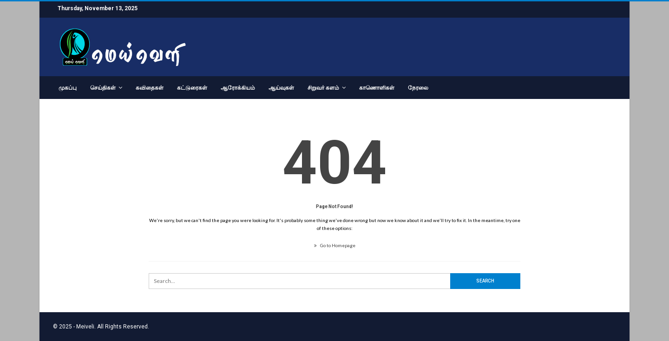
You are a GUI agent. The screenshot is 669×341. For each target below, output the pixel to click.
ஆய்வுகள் (281, 88)
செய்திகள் (103, 88)
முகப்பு (68, 88)
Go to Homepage (334, 245)
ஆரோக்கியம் (238, 88)
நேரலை (418, 88)
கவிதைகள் (150, 88)
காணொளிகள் (376, 88)
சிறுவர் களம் (323, 88)
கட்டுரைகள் (192, 88)
